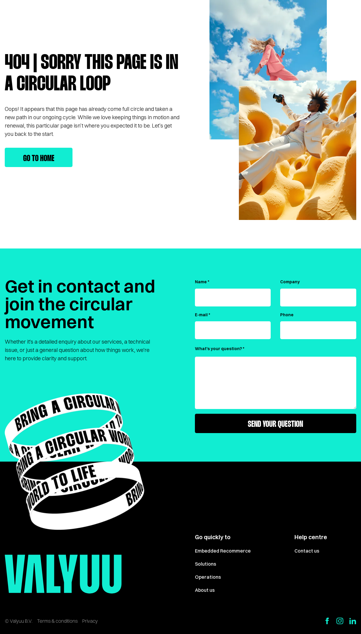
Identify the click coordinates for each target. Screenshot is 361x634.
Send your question (275, 424)
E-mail (201, 314)
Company (290, 281)
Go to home (38, 159)
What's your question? (218, 348)
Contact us (306, 551)
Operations (208, 577)
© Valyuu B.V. (18, 621)
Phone (287, 314)
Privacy (90, 621)
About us (205, 590)
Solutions (205, 564)
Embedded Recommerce (223, 551)
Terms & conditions (57, 621)
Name (201, 281)
